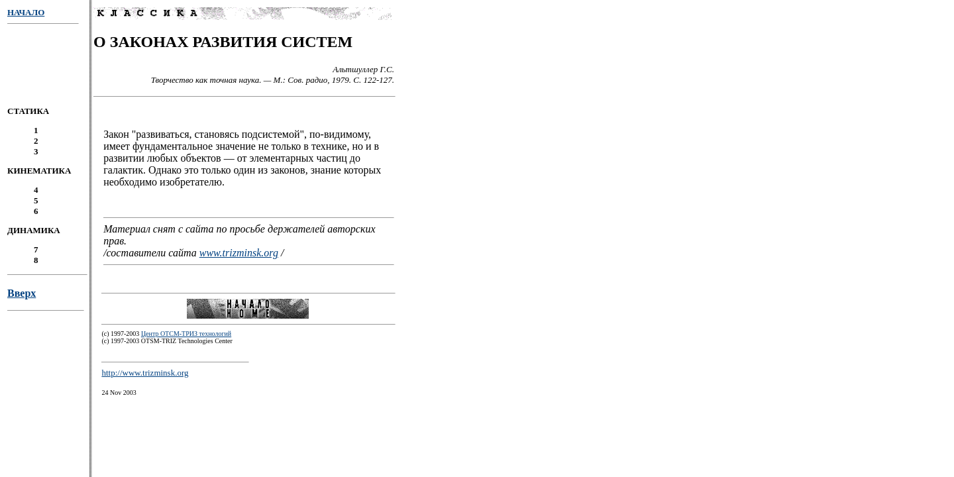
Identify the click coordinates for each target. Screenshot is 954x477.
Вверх (21, 297)
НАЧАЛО (25, 12)
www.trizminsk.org (238, 254)
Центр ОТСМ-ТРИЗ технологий (186, 337)
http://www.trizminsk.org (144, 377)
